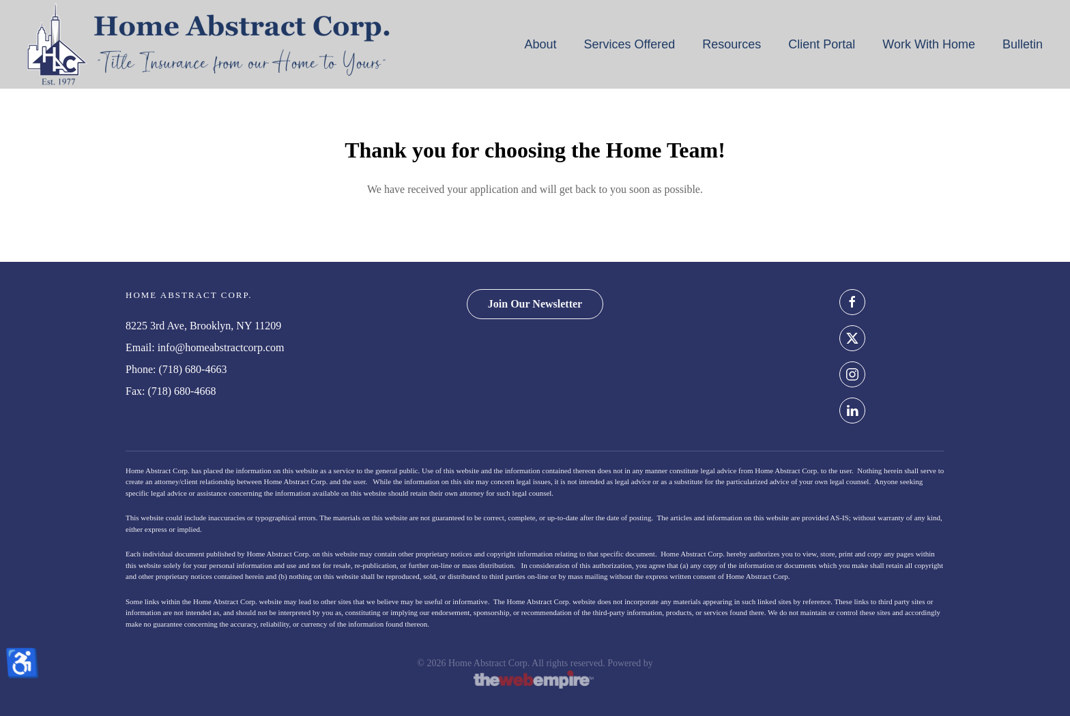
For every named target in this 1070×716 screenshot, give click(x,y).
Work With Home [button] (928, 44)
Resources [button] (731, 44)
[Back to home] (208, 44)
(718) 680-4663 (192, 369)
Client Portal (821, 44)
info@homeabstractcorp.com (221, 347)
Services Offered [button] (629, 44)
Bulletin (1022, 44)
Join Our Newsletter (535, 304)
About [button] (540, 44)
